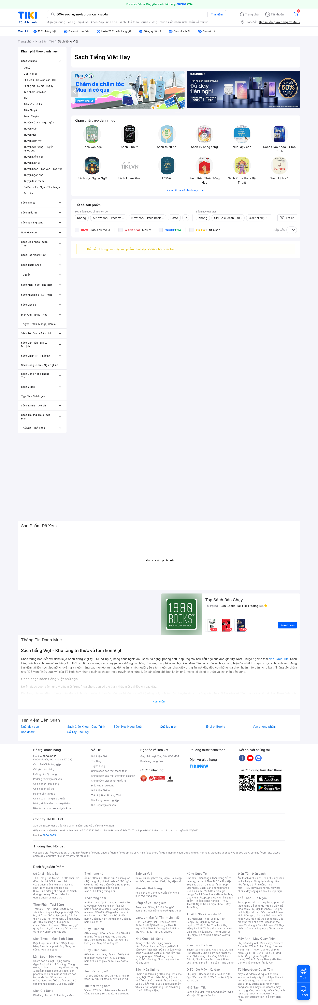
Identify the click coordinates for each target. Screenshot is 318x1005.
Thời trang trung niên (103, 891)
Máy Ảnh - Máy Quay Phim (256, 938)
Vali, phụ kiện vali (171, 881)
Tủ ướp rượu (275, 891)
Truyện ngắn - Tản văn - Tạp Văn (43, 168)
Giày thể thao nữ (267, 925)
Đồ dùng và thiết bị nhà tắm (159, 952)
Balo (138, 878)
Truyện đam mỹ (33, 140)
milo (142, 852)
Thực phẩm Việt (64, 912)
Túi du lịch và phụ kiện (156, 878)
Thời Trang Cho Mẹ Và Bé (48, 878)
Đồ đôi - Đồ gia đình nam (110, 912)
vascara (38, 852)
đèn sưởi (255, 974)
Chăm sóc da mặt (43, 961)
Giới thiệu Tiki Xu (101, 790)
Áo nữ (87, 878)
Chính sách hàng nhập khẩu (49, 798)
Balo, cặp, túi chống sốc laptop (158, 880)
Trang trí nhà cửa (145, 943)
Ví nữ (122, 975)
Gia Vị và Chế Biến (152, 980)
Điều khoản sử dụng (102, 785)
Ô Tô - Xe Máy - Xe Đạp (203, 969)
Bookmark (28, 732)
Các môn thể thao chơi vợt (260, 920)
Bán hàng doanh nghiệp (105, 800)
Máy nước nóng (260, 887)
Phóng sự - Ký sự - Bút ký (38, 85)
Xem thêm (159, 701)
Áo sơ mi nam (107, 905)
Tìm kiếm (217, 14)
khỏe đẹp (97, 22)
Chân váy (109, 884)
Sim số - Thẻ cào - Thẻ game (216, 962)
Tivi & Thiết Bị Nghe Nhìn (207, 902)
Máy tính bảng (49, 949)
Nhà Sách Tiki (196, 987)
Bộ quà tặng (152, 990)
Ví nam (88, 990)
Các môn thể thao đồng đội (261, 918)
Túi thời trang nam (97, 986)
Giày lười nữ (114, 939)
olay (246, 852)
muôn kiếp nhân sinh (173, 22)
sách (122, 22)
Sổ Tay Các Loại (78, 732)
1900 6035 (49, 835)
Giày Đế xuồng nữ (107, 943)
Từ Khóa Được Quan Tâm (255, 969)
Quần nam (107, 902)
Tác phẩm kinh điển (35, 92)
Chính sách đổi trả (43, 788)
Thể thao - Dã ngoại (203, 884)
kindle (194, 852)
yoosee (237, 852)
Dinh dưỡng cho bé (51, 887)
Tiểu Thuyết (31, 110)
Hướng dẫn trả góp (44, 793)
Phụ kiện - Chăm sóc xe (201, 974)
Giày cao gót (91, 933)
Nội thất (152, 949)
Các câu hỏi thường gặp (47, 764)
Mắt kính (167, 892)
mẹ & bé (83, 22)
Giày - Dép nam (95, 950)
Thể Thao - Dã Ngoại (253, 898)
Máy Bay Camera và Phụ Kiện (260, 961)
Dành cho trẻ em (50, 925)
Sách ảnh (29, 193)
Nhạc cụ (163, 959)
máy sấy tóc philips (262, 977)
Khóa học (217, 949)
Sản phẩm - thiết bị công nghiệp (210, 899)
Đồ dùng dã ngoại (261, 905)
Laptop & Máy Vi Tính (214, 897)
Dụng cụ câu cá (254, 915)
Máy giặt (249, 884)
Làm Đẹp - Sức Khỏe (47, 956)
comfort (266, 852)
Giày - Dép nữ (94, 929)
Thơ (26, 98)
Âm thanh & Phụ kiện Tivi (252, 878)
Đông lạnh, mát (58, 915)
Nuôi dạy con (30, 726)
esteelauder (58, 852)
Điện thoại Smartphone (46, 943)
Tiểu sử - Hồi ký (33, 104)
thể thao (133, 22)
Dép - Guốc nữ (109, 933)
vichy (70, 855)
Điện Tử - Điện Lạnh (252, 873)
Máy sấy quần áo (256, 891)
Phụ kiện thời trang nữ (147, 892)
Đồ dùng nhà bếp (43, 995)
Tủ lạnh (249, 881)
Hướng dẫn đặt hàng (45, 774)
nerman (204, 852)
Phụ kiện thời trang (148, 888)
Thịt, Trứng (51, 908)
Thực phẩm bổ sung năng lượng (261, 927)
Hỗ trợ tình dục (62, 980)
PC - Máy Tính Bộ (151, 931)
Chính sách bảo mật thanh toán (109, 770)
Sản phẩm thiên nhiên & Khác (53, 972)
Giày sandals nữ (104, 936)
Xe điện (221, 974)
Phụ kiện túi (121, 978)
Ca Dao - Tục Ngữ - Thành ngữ (42, 187)
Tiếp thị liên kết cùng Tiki (106, 795)
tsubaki (85, 855)
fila (77, 855)
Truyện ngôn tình (33, 174)
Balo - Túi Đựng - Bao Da (259, 952)
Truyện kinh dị (32, 162)
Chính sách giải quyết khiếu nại (109, 780)
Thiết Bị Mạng (155, 928)
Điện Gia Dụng (43, 990)
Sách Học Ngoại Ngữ (128, 726)
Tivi (246, 887)
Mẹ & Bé (209, 891)
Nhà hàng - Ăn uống (205, 956)
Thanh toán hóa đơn (198, 949)
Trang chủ (252, 14)
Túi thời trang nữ (96, 971)
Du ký (27, 67)
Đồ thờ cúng (149, 959)
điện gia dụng (56, 22)
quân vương (149, 22)
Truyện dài (30, 134)
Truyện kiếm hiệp (34, 156)
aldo (162, 852)
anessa (226, 852)
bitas (276, 852)
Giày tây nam (109, 954)
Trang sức (141, 907)
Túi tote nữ (106, 978)
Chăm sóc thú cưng (146, 974)
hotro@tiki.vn (63, 803)
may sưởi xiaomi (255, 983)
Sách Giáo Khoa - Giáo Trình (86, 726)
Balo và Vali (143, 873)
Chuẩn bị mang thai (52, 897)
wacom (215, 852)
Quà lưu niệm (168, 726)
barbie (86, 852)
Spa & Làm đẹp (211, 952)
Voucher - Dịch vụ (199, 945)
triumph (172, 852)
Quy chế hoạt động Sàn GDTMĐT (159, 756)
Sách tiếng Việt (195, 991)
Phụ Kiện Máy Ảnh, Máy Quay (255, 943)
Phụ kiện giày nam (102, 961)
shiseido (38, 855)
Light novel (30, 73)
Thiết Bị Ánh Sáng (260, 946)
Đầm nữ (97, 878)
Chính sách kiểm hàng (46, 783)
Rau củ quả (46, 912)
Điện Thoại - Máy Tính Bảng (53, 938)
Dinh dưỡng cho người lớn (54, 891)
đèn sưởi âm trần (254, 996)
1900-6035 (50, 756)
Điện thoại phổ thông (52, 946)
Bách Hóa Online (147, 969)
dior (47, 852)
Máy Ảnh (268, 962)
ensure (105, 852)
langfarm (51, 855)
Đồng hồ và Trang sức (150, 903)
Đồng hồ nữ (155, 907)
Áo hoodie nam (100, 908)
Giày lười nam (92, 954)
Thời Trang (218, 878)
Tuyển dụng (98, 766)
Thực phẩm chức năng (53, 964)
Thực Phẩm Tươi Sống (48, 904)
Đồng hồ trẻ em (173, 910)
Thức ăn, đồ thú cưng (52, 928)
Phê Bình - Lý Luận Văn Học (40, 79)
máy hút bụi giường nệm (259, 988)
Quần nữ (109, 878)
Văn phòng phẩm (264, 726)
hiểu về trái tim (198, 22)
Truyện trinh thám (34, 181)
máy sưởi (243, 974)
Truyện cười (30, 128)
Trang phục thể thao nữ (251, 902)
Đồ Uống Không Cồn (156, 987)
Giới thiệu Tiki (99, 756)
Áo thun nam (91, 902)
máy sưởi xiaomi (264, 987)
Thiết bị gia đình (64, 995)
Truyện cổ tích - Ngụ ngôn (39, 122)
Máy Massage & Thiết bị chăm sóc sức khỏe (56, 969)
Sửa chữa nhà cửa (152, 946)
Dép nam (102, 957)
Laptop (168, 931)
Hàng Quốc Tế (197, 873)
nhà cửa (111, 22)
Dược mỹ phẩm (65, 983)
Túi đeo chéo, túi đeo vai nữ (100, 975)
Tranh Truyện (31, 116)
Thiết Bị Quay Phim (258, 959)
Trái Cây (38, 908)
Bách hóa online (204, 894)
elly (136, 852)
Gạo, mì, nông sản (52, 918)
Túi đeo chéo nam (105, 990)
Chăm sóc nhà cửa (55, 931)
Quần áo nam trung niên (105, 918)
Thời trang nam (95, 898)
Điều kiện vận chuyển (103, 805)
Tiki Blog (96, 761)
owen (95, 852)
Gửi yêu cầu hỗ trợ (43, 769)
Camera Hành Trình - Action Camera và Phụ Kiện (260, 949)
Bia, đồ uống (46, 921)
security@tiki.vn (62, 808)
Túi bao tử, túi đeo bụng (115, 993)
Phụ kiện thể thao (261, 908)
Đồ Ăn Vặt (148, 983)
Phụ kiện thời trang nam (157, 894)
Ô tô (206, 977)
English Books (215, 726)
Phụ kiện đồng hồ (152, 910)
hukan (61, 855)
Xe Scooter (218, 977)
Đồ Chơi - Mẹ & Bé (46, 873)
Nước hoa (46, 980)
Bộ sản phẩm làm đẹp (54, 982)
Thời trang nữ (93, 873)
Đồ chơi (69, 878)
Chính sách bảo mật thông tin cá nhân (113, 775)
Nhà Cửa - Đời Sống (149, 938)
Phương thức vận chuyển (47, 779)
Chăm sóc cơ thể (51, 967)
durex (114, 852)
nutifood (183, 852)
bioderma (126, 852)
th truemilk (74, 852)
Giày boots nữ (98, 939)
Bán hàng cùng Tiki (151, 761)
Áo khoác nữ (111, 881)
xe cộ (71, 22)
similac (255, 852)
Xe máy (197, 977)
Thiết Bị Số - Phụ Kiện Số (204, 914)
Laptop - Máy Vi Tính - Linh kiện (158, 917)
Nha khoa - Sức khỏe (208, 959)
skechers (152, 852)
